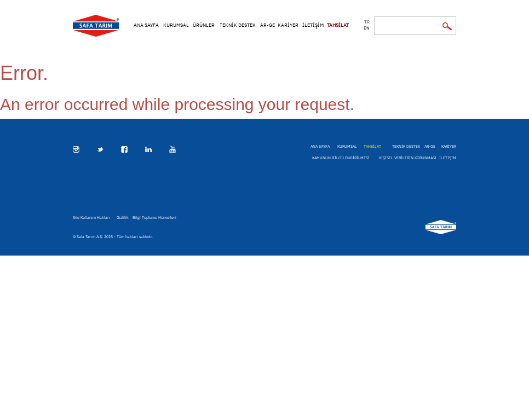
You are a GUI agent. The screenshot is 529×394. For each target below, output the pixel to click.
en (367, 28)
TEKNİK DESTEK (238, 24)
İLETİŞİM (313, 24)
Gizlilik (123, 217)
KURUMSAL (176, 24)
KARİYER (288, 24)
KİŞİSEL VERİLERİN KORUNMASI (407, 157)
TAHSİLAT (338, 24)
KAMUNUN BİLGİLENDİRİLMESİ (341, 157)
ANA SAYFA (146, 24)
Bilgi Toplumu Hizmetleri (154, 217)
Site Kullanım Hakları (91, 217)
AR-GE (267, 24)
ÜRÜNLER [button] (204, 24)
